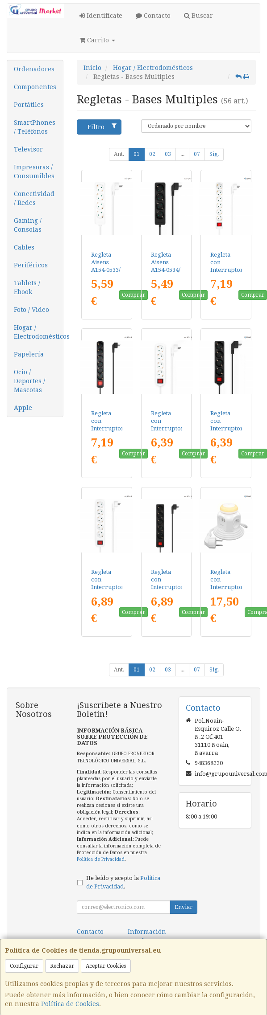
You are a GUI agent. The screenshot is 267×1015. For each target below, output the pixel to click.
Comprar (133, 295)
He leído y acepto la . (123, 882)
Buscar (198, 15)
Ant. (119, 154)
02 (152, 154)
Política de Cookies (70, 1003)
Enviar (183, 907)
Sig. (214, 154)
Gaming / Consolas (28, 225)
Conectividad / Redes (34, 198)
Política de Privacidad (101, 859)
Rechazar (62, 966)
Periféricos (31, 265)
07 (197, 154)
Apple (23, 407)
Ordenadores (34, 69)
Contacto (153, 15)
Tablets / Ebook (27, 287)
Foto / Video (31, 309)
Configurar (24, 966)
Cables (24, 247)
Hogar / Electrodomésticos (38, 332)
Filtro (102, 127)
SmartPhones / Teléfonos (34, 127)
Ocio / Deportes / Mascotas (29, 380)
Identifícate (100, 15)
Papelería (29, 354)
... (182, 154)
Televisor (28, 149)
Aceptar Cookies (106, 966)
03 (168, 154)
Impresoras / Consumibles (34, 172)
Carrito (97, 40)
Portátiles (29, 104)
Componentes (35, 86)
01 (137, 154)
